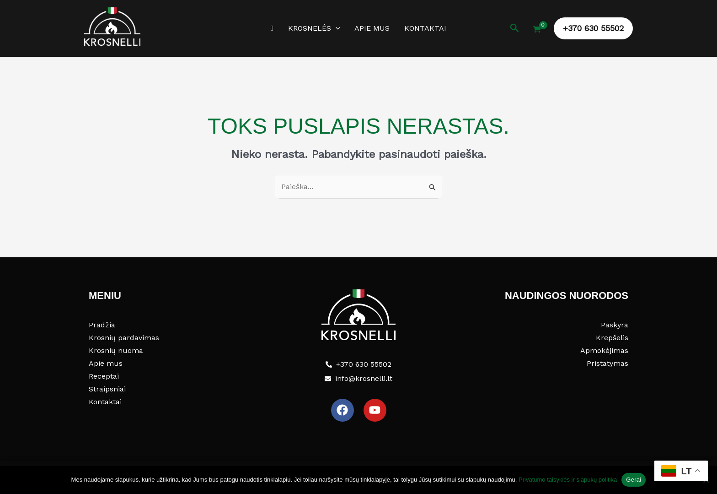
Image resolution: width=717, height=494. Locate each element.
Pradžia (102, 324)
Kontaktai (425, 28)
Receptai (104, 376)
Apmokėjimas (604, 350)
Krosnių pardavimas (124, 337)
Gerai (633, 479)
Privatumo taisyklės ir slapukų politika (568, 479)
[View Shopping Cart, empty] (537, 30)
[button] (335, 28)
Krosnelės (314, 28)
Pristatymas (607, 363)
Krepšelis (612, 337)
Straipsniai (107, 389)
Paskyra (614, 324)
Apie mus (372, 28)
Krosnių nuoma (116, 350)
